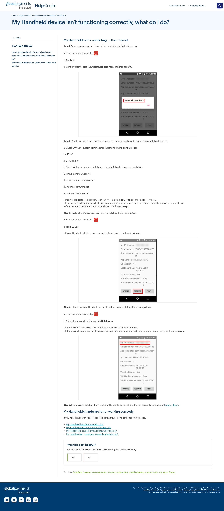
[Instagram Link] (35, 499)
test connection (99, 472)
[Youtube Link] (6, 499)
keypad (111, 472)
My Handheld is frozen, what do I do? (84, 424)
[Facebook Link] (21, 499)
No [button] (89, 457)
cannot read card (153, 472)
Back (16, 37)
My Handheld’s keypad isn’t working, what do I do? (91, 430)
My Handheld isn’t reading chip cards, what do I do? (92, 434)
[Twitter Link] (14, 499)
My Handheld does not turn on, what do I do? (88, 427)
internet (87, 472)
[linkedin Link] (28, 499)
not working (122, 472)
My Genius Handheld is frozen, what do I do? (31, 52)
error (165, 472)
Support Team (171, 405)
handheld (77, 472)
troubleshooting (136, 472)
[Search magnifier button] (220, 5)
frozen (172, 472)
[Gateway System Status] (197, 5)
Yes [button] (74, 457)
